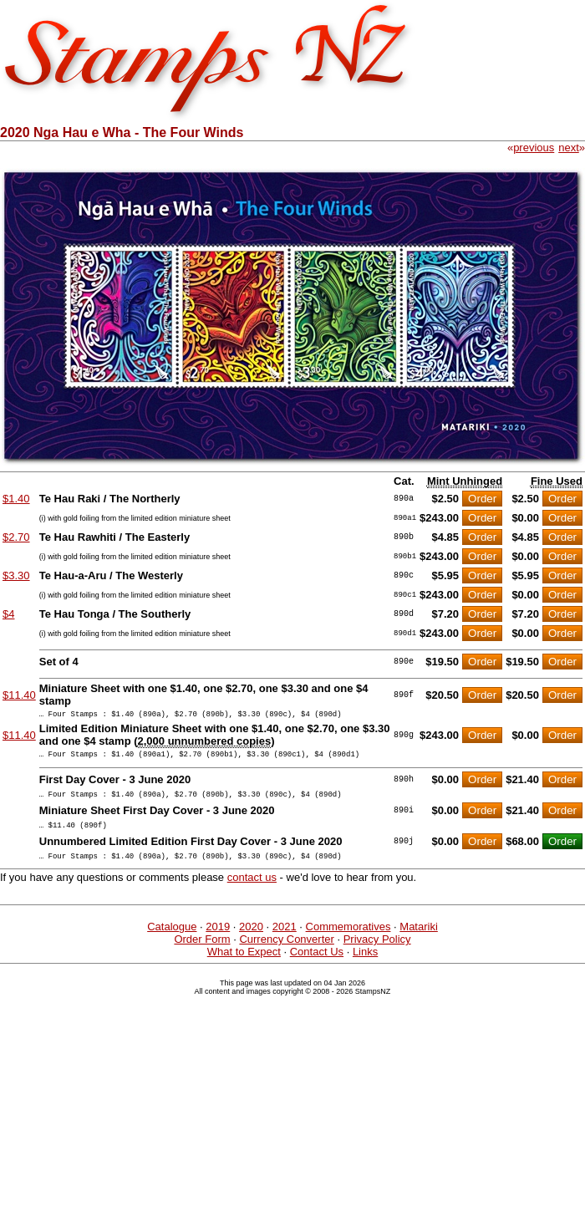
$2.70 (16, 537)
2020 (251, 939)
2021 (284, 939)
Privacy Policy (377, 951)
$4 (8, 614)
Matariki (418, 939)
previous (533, 147)
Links (365, 964)
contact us (252, 889)
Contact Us (316, 964)
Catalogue (171, 939)
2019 (218, 939)
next (568, 147)
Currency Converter (286, 951)
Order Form (202, 951)
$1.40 (16, 498)
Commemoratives (348, 939)
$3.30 (16, 575)
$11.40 (19, 695)
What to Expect (244, 964)
